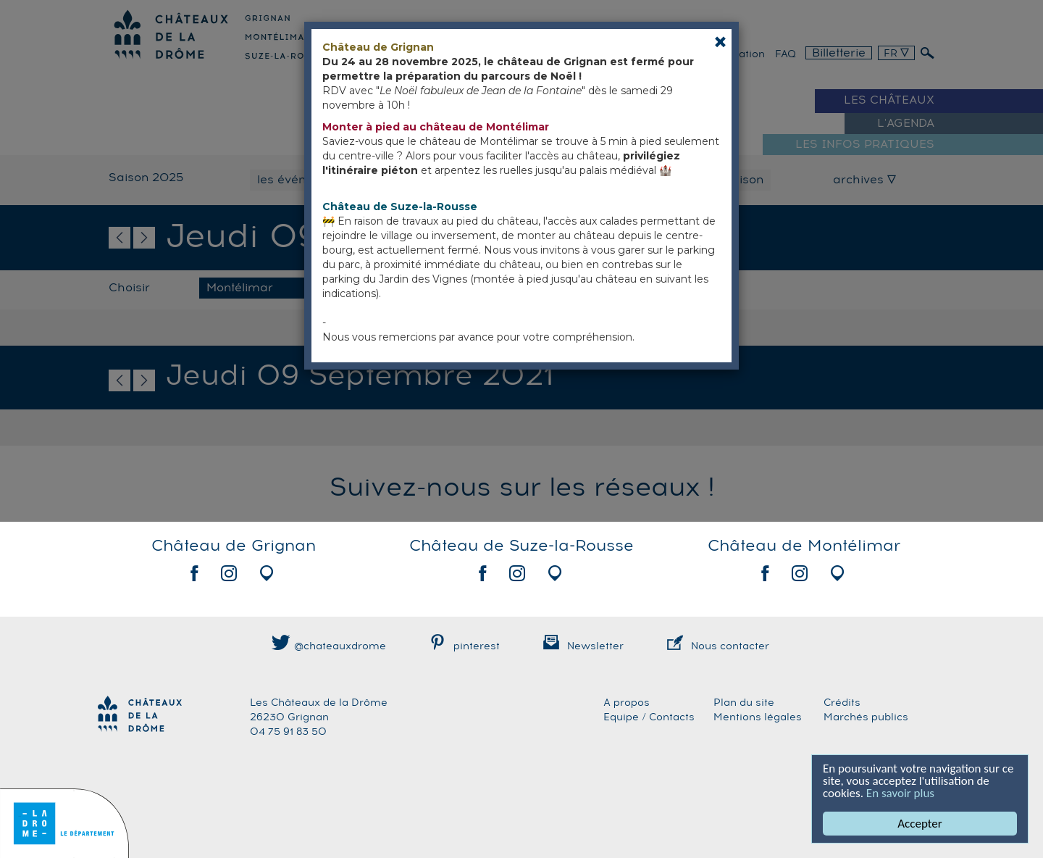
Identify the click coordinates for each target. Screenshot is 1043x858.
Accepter (920, 823)
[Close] (720, 41)
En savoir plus (900, 793)
